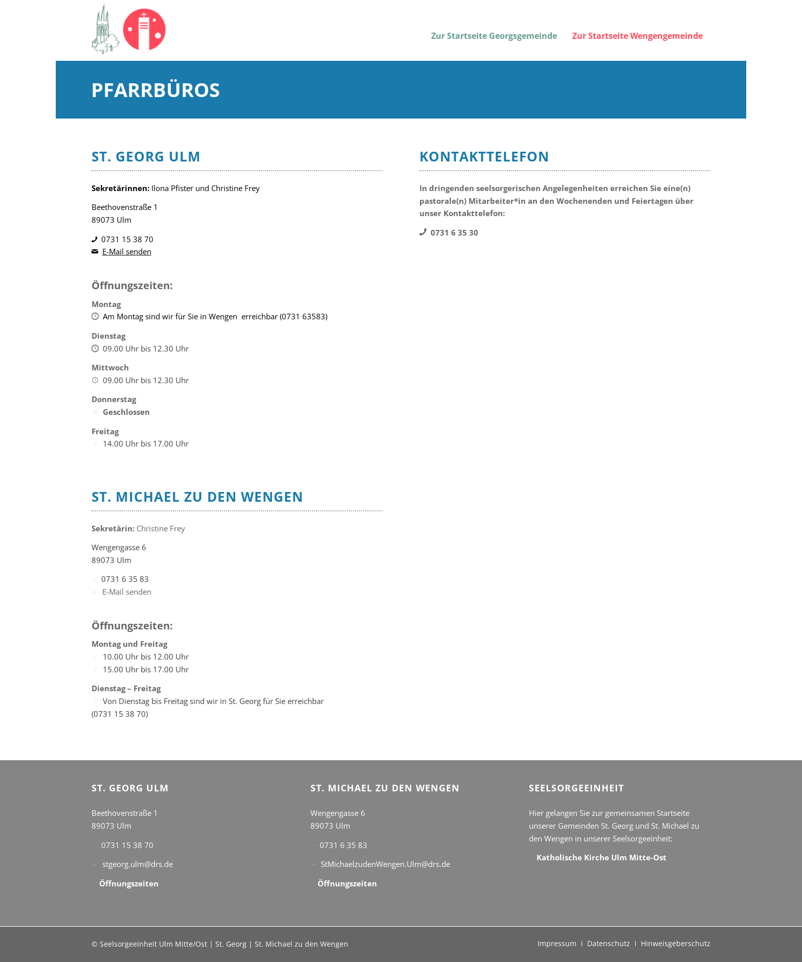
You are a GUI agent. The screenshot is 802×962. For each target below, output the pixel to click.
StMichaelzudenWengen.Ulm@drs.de (385, 864)
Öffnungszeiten (129, 883)
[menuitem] (494, 29)
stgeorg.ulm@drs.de (137, 864)
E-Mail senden (126, 251)
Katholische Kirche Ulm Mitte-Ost (601, 857)
